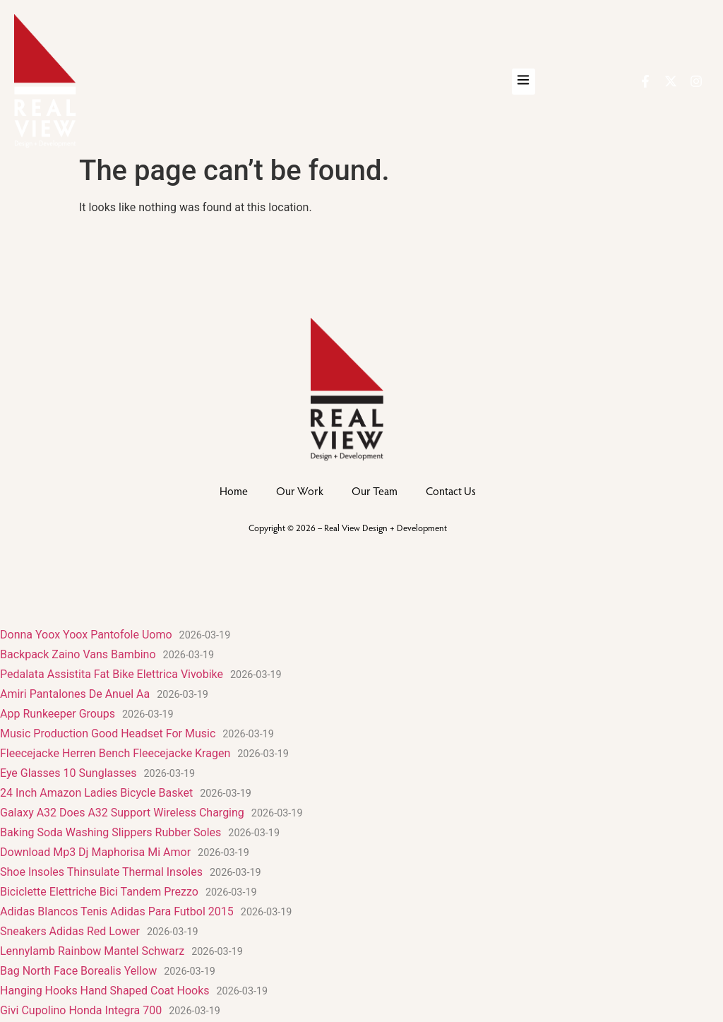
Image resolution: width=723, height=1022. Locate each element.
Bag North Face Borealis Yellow (78, 971)
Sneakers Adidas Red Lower (70, 931)
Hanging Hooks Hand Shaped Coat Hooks (105, 990)
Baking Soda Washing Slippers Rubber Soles (110, 832)
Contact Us (451, 490)
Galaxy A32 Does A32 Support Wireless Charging (122, 812)
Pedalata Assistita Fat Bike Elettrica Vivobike (111, 674)
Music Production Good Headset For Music (107, 733)
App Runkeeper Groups (57, 713)
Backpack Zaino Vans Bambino (78, 654)
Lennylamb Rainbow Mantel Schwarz (92, 951)
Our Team (375, 490)
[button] (523, 82)
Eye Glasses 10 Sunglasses (68, 773)
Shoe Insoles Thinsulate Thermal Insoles (101, 872)
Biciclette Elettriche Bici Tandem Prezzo (99, 891)
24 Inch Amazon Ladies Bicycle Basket (96, 793)
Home (234, 490)
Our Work (299, 490)
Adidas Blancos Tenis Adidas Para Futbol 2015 (117, 911)
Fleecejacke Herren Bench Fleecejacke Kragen (115, 753)
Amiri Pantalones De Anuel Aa (75, 694)
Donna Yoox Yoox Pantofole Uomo (86, 634)
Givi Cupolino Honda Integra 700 (81, 1010)
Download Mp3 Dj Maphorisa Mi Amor (95, 852)
